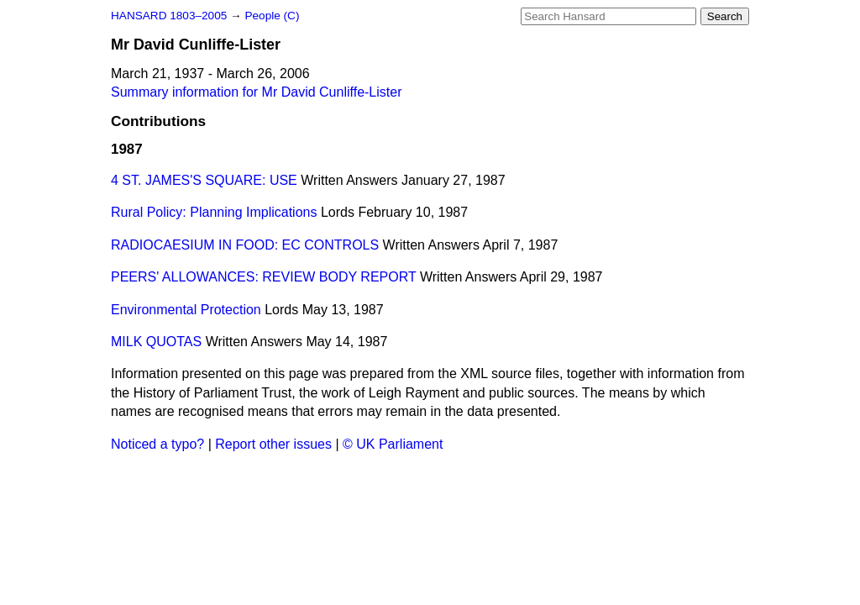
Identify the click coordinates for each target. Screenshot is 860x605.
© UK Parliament (393, 444)
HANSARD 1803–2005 (169, 15)
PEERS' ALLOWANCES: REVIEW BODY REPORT (263, 277)
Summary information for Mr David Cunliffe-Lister (256, 92)
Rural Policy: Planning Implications (214, 212)
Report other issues (273, 444)
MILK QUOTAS (156, 341)
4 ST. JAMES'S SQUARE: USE (204, 180)
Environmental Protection (186, 309)
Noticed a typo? (157, 444)
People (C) (271, 15)
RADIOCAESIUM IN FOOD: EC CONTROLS (245, 245)
